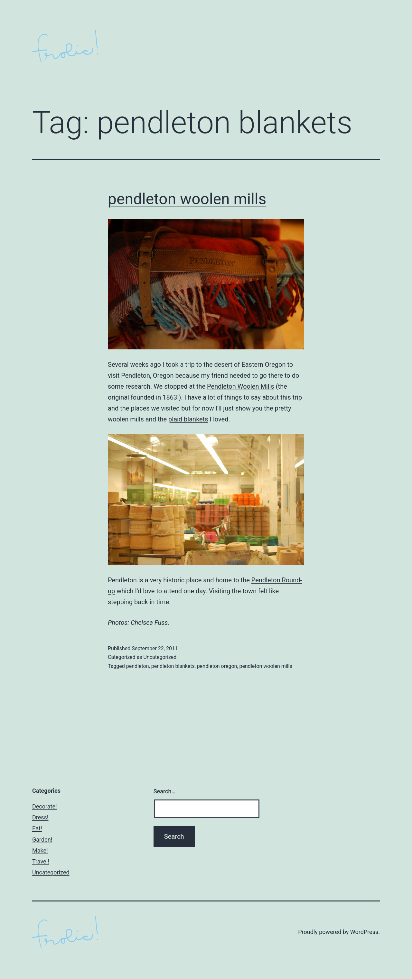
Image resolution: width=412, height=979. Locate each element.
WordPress (364, 931)
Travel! (40, 861)
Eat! (37, 828)
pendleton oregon (217, 666)
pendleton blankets (173, 666)
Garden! (42, 839)
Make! (40, 850)
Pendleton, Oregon (147, 375)
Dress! (40, 817)
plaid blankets (188, 419)
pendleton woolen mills (187, 199)
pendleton (137, 666)
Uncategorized (159, 657)
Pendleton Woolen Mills (240, 386)
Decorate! (44, 806)
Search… (165, 791)
